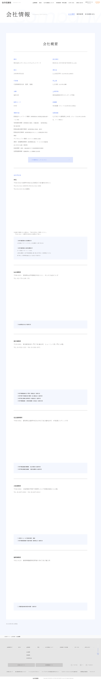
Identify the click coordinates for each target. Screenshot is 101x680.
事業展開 (80, 14)
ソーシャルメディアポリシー (34, 671)
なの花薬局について (49, 2)
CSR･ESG (71, 2)
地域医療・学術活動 (61, 2)
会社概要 (71, 14)
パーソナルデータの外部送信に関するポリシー (50, 671)
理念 (40, 2)
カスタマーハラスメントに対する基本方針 (69, 671)
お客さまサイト (21, 665)
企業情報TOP (9, 647)
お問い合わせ (79, 2)
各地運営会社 (90, 14)
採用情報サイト (49, 665)
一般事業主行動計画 (83, 671)
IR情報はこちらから (39, 160)
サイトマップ (92, 671)
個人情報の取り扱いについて (20, 671)
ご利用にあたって (9, 671)
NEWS (19, 647)
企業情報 (35, 2)
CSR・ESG (76, 647)
